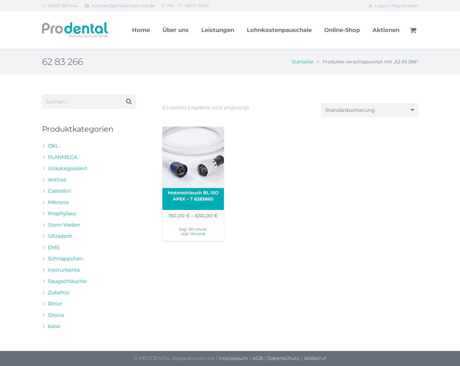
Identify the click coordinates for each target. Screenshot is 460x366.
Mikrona (58, 202)
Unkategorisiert (67, 168)
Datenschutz (283, 358)
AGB (257, 358)
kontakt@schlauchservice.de (123, 5)
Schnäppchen (65, 259)
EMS (53, 247)
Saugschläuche (67, 281)
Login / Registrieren (396, 5)
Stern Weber (64, 225)
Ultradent (60, 236)
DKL (53, 146)
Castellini (59, 191)
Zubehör (59, 292)
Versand (197, 233)
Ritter (55, 304)
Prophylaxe (62, 214)
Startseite (303, 62)
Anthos (57, 180)
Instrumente (64, 270)
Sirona (56, 315)
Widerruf (315, 358)
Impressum (233, 358)
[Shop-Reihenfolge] (369, 110)
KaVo (54, 326)
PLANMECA (62, 157)
